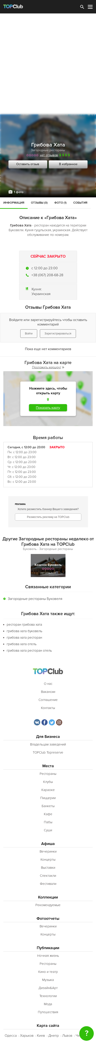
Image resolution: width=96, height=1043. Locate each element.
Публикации (48, 948)
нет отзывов (49, 155)
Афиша (48, 843)
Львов (67, 1035)
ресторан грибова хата (24, 625)
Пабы (48, 822)
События (80, 203)
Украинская (41, 294)
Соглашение (48, 700)
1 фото (18, 192)
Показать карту (48, 407)
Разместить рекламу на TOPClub (48, 517)
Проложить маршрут (48, 367)
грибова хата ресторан (24, 638)
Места (48, 766)
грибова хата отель (22, 644)
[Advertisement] (48, 64)
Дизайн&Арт (48, 988)
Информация (13, 203)
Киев (41, 1035)
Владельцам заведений (48, 744)
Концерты (48, 859)
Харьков (27, 1035)
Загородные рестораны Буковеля (35, 599)
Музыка (48, 980)
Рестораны (48, 774)
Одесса (11, 1035)
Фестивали (48, 884)
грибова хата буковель (24, 631)
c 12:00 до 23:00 (44, 268)
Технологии (48, 996)
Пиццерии (48, 798)
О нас (48, 683)
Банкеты (48, 806)
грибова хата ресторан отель (29, 651)
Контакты (48, 708)
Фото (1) (60, 203)
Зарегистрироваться (58, 333)
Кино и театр (48, 972)
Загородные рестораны (48, 150)
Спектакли (48, 875)
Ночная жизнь (48, 955)
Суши (48, 830)
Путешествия (48, 1012)
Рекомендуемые (48, 905)
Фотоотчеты (48, 918)
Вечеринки (48, 851)
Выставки (48, 867)
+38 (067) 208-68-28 (47, 275)
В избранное (68, 164)
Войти (29, 333)
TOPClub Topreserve (48, 752)
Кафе (48, 814)
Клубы (48, 782)
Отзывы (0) (39, 203)
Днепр (53, 1035)
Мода (48, 1004)
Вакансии (48, 692)
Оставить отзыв (27, 164)
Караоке (48, 790)
